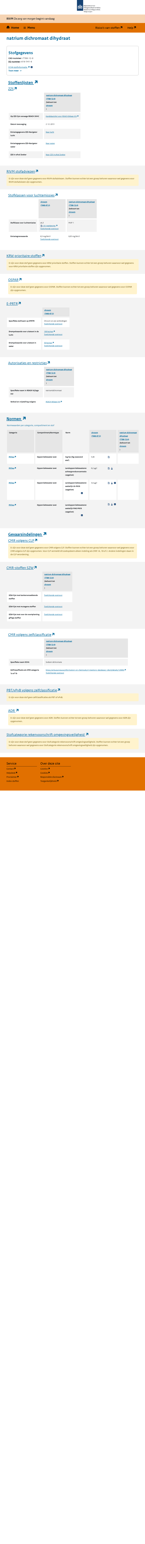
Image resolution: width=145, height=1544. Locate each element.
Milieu (12, 457)
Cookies (55, 772)
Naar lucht (50, 132)
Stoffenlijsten (23, 82)
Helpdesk (21, 772)
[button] (29, 28)
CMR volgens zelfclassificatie (31, 634)
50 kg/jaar (49, 343)
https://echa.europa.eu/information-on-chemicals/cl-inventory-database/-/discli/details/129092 (86, 670)
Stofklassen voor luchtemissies (33, 195)
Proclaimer (21, 776)
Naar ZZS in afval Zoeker (55, 154)
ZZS (12, 89)
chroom (49, 105)
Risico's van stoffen (110, 27)
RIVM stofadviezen (22, 171)
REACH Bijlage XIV (54, 402)
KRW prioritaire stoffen (25, 256)
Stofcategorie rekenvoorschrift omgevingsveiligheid (47, 734)
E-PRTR (13, 303)
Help (133, 27)
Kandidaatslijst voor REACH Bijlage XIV (62, 116)
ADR (13, 710)
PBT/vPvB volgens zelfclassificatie (33, 690)
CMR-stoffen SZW (21, 568)
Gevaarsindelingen (27, 534)
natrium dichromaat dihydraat (59, 95)
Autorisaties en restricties (29, 363)
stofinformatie (19, 67)
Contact (21, 768)
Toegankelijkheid (55, 780)
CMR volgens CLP (23, 540)
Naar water (50, 143)
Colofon (55, 768)
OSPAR (15, 280)
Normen (16, 418)
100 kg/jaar (49, 331)
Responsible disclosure (55, 776)
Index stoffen (12, 781)
